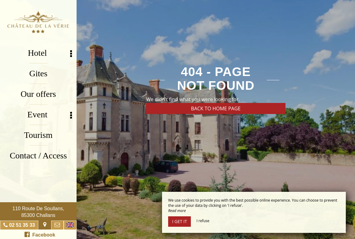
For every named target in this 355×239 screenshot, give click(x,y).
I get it (179, 221)
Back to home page (216, 108)
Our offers (38, 94)
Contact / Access (38, 155)
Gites (38, 73)
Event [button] (49, 115)
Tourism (38, 135)
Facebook (40, 234)
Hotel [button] (50, 53)
